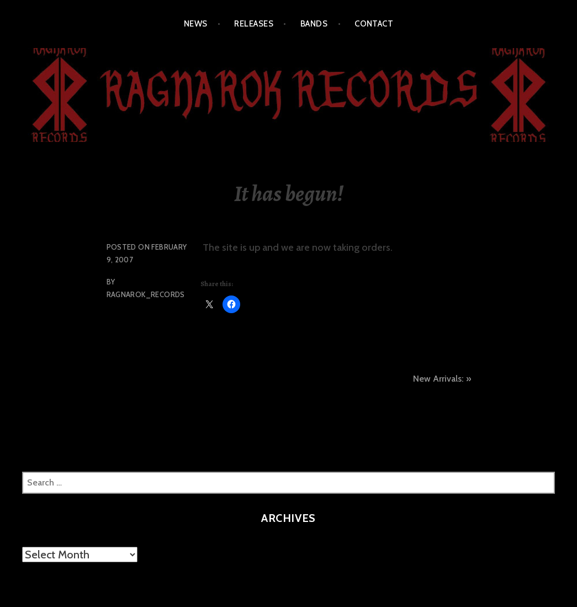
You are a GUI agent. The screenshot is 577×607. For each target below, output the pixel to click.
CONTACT (373, 24)
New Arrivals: (438, 378)
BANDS (313, 24)
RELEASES (253, 24)
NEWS (196, 24)
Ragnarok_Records (146, 294)
